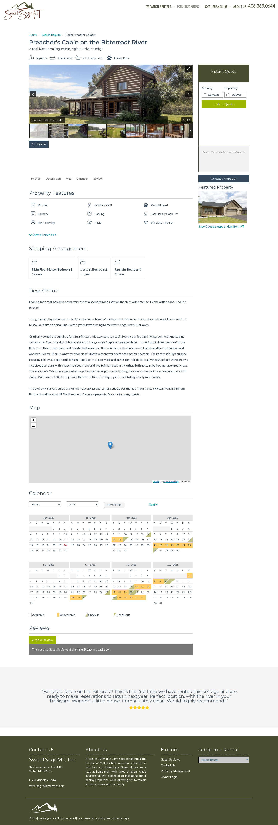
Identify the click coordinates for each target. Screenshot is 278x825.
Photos (36, 178)
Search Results (51, 34)
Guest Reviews (170, 759)
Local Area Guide (217, 6)
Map (68, 178)
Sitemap (110, 818)
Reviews (98, 178)
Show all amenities (42, 235)
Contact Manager (224, 178)
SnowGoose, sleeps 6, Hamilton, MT (221, 226)
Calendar (82, 178)
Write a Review (42, 640)
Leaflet (156, 481)
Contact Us (168, 765)
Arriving (207, 88)
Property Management (175, 771)
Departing (231, 88)
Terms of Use (83, 818)
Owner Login (169, 777)
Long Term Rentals (186, 6)
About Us (241, 6)
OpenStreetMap (170, 481)
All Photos (38, 144)
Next (153, 504)
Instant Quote (224, 104)
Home (33, 34)
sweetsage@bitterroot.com (46, 786)
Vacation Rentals (156, 6)
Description (53, 178)
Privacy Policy (98, 818)
